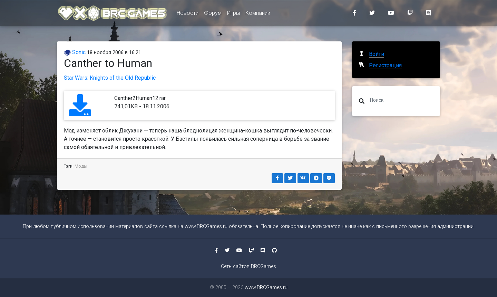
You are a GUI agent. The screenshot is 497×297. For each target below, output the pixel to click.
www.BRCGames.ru (206, 226)
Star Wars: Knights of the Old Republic (110, 78)
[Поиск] (398, 99)
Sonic (75, 52)
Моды (81, 166)
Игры (233, 14)
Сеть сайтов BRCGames (248, 266)
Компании (257, 14)
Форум (213, 14)
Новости (187, 14)
